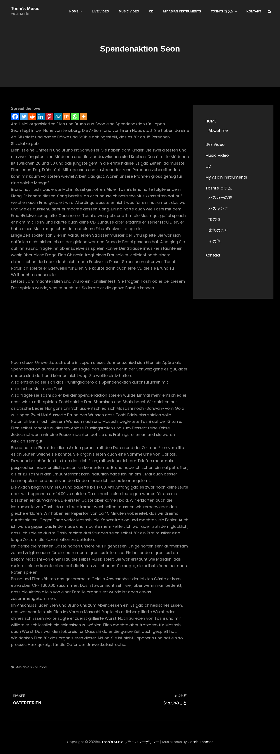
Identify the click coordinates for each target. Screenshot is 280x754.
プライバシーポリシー (141, 741)
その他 (214, 241)
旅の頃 (214, 219)
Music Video (129, 11)
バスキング (218, 208)
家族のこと (218, 230)
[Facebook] (15, 116)
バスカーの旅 (220, 197)
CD (151, 11)
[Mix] (66, 116)
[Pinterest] (49, 116)
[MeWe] (58, 116)
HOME (76, 11)
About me (218, 130)
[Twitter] (24, 116)
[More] (83, 116)
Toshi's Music (25, 8)
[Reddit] (32, 116)
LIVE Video (100, 11)
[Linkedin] (41, 116)
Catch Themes (200, 741)
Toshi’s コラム (224, 11)
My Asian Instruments (182, 11)
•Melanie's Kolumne (31, 667)
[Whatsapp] (75, 116)
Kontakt (254, 11)
